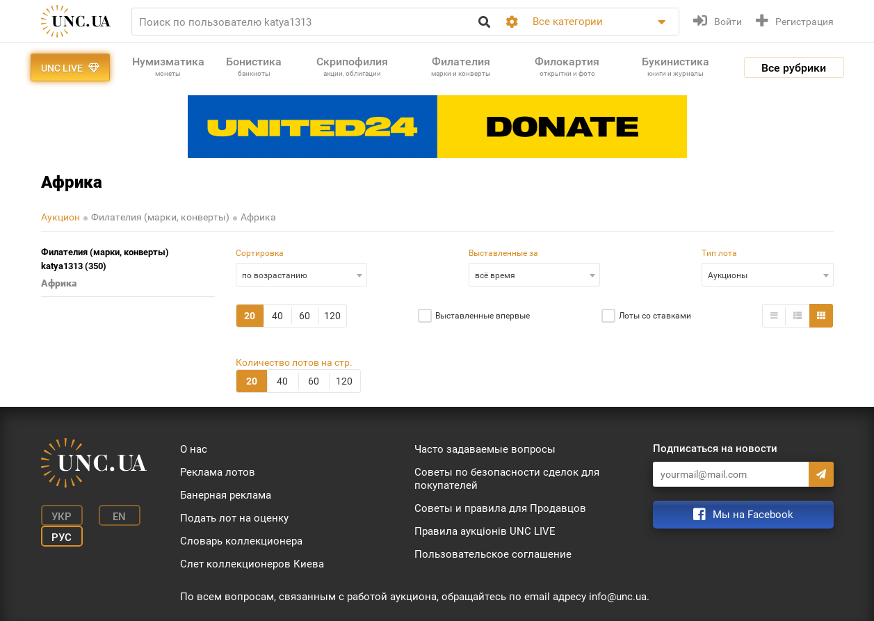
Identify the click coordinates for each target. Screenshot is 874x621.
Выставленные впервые (482, 316)
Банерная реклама (225, 495)
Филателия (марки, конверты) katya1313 (105, 260)
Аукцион (60, 217)
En (119, 516)
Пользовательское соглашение (493, 554)
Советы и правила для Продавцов (500, 508)
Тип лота (719, 253)
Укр (61, 516)
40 (277, 315)
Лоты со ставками (655, 316)
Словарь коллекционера (241, 541)
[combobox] (301, 275)
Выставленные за (503, 253)
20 (249, 315)
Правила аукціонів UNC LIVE (485, 531)
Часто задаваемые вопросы (485, 449)
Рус (61, 537)
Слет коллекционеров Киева (252, 564)
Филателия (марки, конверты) (160, 217)
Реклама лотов (217, 472)
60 (304, 315)
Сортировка (260, 253)
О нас (193, 449)
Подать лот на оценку (234, 518)
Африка (258, 217)
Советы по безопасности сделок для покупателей (506, 479)
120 (332, 315)
